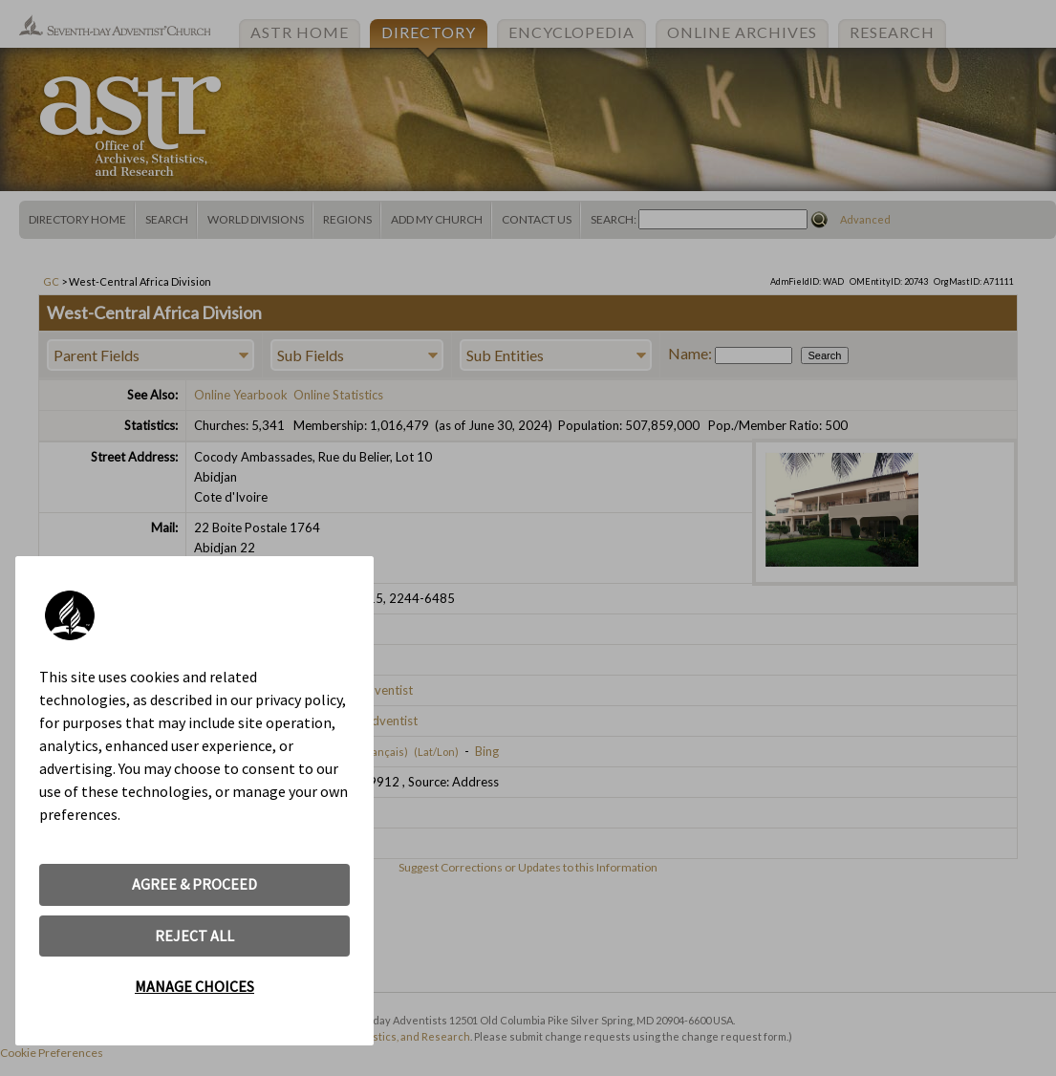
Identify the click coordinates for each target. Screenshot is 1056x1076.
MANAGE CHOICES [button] (194, 986)
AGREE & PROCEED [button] (194, 883)
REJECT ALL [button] (194, 935)
